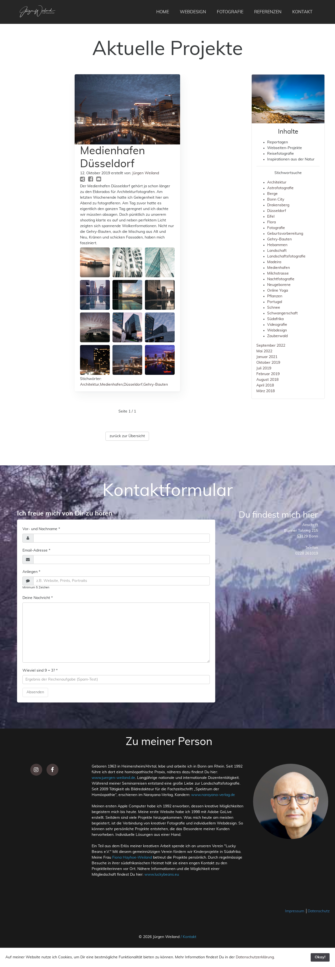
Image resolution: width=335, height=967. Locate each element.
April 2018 (265, 385)
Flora (271, 222)
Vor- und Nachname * (41, 529)
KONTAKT (302, 12)
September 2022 (270, 345)
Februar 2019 (268, 374)
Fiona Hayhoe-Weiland (132, 857)
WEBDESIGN (193, 12)
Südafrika (275, 319)
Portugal (274, 302)
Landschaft (277, 251)
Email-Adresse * (36, 550)
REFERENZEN (267, 12)
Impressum (295, 911)
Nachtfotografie (280, 279)
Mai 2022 (264, 351)
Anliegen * (31, 572)
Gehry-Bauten (155, 384)
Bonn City (275, 199)
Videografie (277, 325)
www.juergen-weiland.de (113, 778)
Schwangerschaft (282, 313)
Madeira (274, 262)
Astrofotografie (280, 188)
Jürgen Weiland (145, 173)
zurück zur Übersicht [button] (127, 436)
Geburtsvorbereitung (285, 234)
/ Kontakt (188, 937)
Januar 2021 (266, 357)
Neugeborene (279, 285)
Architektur (89, 384)
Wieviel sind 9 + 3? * (40, 670)
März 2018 (265, 391)
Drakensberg (278, 205)
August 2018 (267, 380)
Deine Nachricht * (37, 598)
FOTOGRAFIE (230, 12)
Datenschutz (319, 911)
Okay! (320, 957)
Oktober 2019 (268, 363)
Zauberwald (277, 336)
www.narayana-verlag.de (213, 795)
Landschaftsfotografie (286, 256)
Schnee (273, 308)
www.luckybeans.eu (161, 874)
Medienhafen (111, 384)
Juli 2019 (263, 368)
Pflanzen (274, 296)
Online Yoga (277, 290)
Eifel (270, 216)
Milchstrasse (278, 273)
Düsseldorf (133, 384)
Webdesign (277, 330)
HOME (162, 12)
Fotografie (276, 228)
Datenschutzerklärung (255, 957)
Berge (272, 194)
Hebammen (277, 245)
